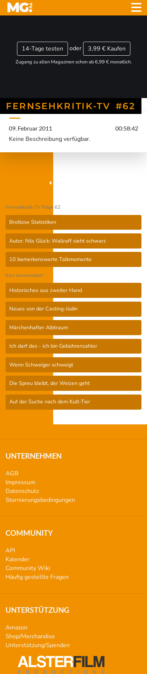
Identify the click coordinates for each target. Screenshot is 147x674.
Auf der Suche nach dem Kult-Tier (49, 401)
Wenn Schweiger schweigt (41, 364)
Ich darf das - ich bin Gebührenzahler (53, 346)
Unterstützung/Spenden (38, 645)
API (10, 550)
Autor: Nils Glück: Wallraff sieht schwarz (57, 240)
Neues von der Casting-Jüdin (43, 308)
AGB (12, 473)
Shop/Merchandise (30, 636)
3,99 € (107, 49)
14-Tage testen (42, 49)
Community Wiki (28, 568)
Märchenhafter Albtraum (38, 327)
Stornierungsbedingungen (40, 500)
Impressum (20, 482)
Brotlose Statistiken (32, 222)
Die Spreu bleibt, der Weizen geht (49, 383)
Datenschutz (22, 491)
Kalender (18, 559)
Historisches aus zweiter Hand (45, 290)
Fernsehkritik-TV (73, 183)
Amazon (16, 627)
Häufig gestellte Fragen (37, 577)
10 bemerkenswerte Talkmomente (50, 259)
